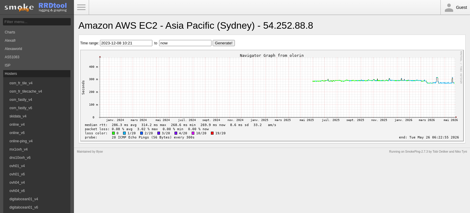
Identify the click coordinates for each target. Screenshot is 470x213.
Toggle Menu (81, 7)
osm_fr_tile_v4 (21, 83)
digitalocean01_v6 (23, 207)
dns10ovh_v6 (19, 158)
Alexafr (10, 40)
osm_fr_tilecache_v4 (25, 91)
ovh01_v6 (17, 174)
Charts (10, 32)
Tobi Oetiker (440, 151)
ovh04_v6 (17, 191)
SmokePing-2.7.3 (416, 151)
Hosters (11, 74)
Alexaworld (13, 49)
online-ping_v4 (21, 141)
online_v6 (17, 133)
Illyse (99, 151)
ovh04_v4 (17, 182)
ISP (7, 65)
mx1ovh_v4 (18, 149)
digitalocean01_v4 (23, 199)
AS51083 (12, 57)
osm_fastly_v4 (20, 100)
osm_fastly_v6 (20, 108)
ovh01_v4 (17, 166)
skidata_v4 (17, 116)
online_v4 (17, 124)
